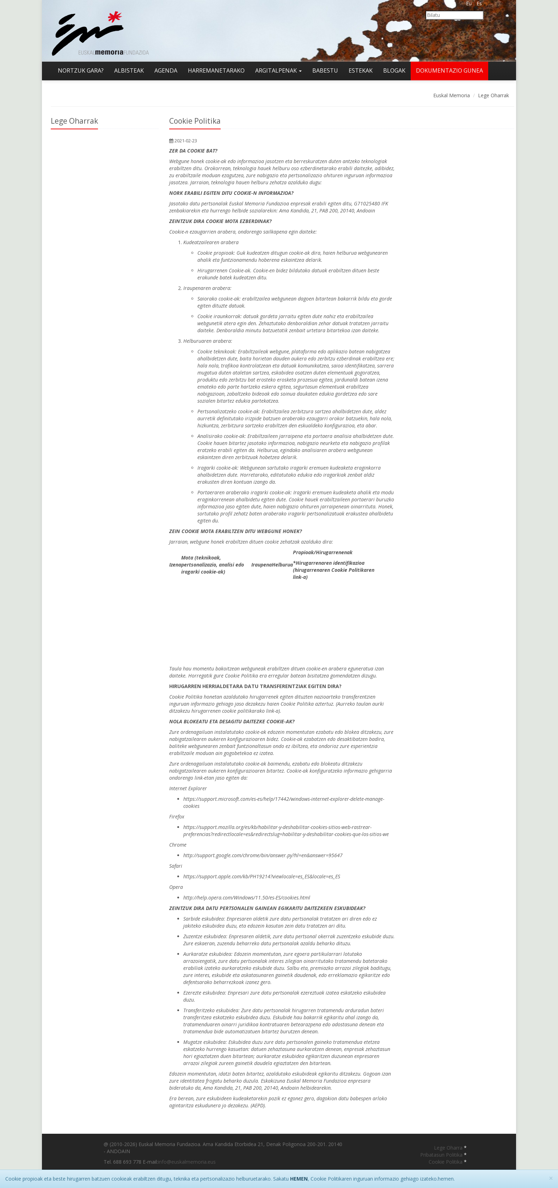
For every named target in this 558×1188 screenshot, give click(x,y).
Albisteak (129, 70)
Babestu (325, 70)
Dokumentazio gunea (449, 70)
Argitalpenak (278, 70)
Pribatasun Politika (442, 1154)
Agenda (165, 70)
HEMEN (299, 1178)
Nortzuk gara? (81, 70)
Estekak (361, 70)
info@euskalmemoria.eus (187, 1161)
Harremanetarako (216, 70)
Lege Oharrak (493, 95)
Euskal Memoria (451, 95)
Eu (469, 3)
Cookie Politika (446, 1161)
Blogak (394, 70)
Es (479, 3)
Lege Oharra (449, 1147)
